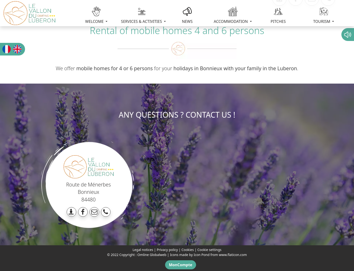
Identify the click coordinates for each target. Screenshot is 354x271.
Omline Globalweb (152, 254)
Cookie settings (209, 249)
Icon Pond (202, 254)
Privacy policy (167, 249)
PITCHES (278, 15)
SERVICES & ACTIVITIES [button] (142, 15)
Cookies (188, 249)
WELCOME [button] (95, 15)
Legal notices (143, 249)
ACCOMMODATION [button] (231, 15)
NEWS (187, 15)
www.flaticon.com (233, 254)
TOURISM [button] (322, 15)
